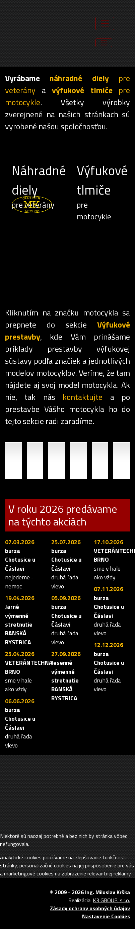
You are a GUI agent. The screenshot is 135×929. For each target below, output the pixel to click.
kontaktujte (83, 397)
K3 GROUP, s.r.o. (111, 900)
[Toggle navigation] (103, 43)
